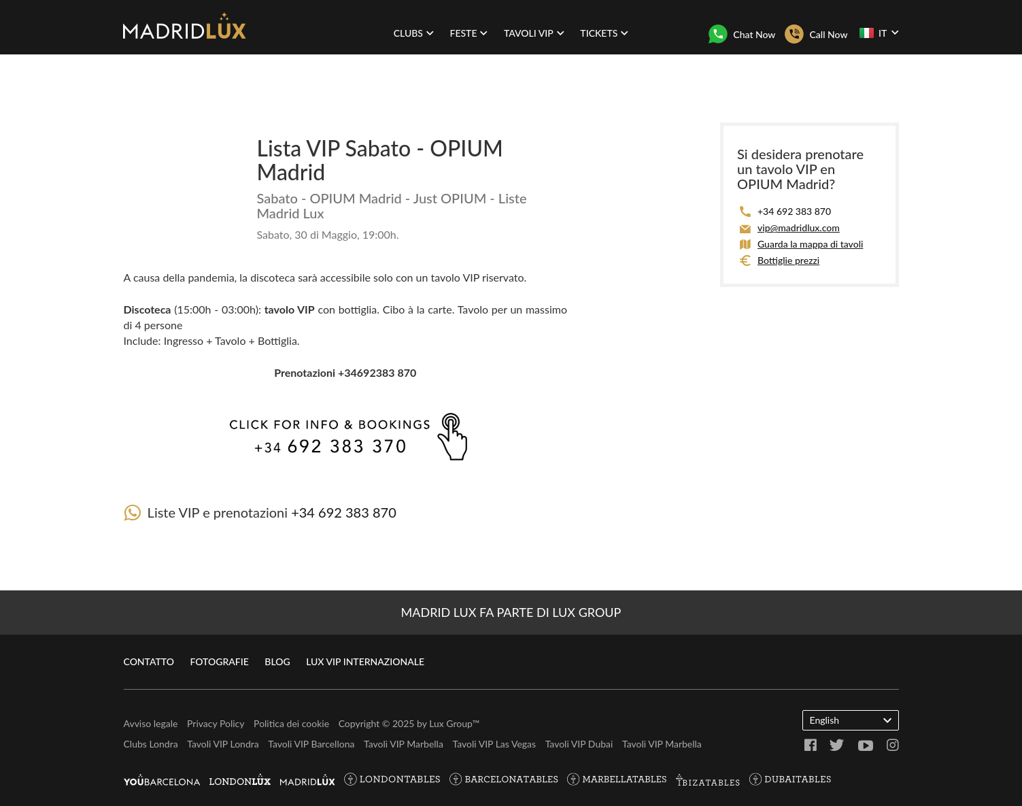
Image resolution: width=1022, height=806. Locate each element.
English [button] (850, 719)
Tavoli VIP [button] (534, 33)
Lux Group (450, 723)
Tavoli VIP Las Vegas (494, 744)
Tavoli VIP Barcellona (311, 744)
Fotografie (219, 661)
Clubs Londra (151, 744)
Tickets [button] (604, 33)
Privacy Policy (215, 723)
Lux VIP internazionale (365, 661)
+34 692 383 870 (343, 512)
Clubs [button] (414, 33)
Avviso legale (151, 723)
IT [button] (879, 33)
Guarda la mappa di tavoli (810, 244)
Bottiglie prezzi (788, 260)
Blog (277, 661)
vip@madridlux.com (798, 227)
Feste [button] (468, 33)
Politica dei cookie (291, 723)
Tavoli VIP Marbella (403, 744)
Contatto (149, 661)
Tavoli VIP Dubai (579, 744)
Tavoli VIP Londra (222, 744)
